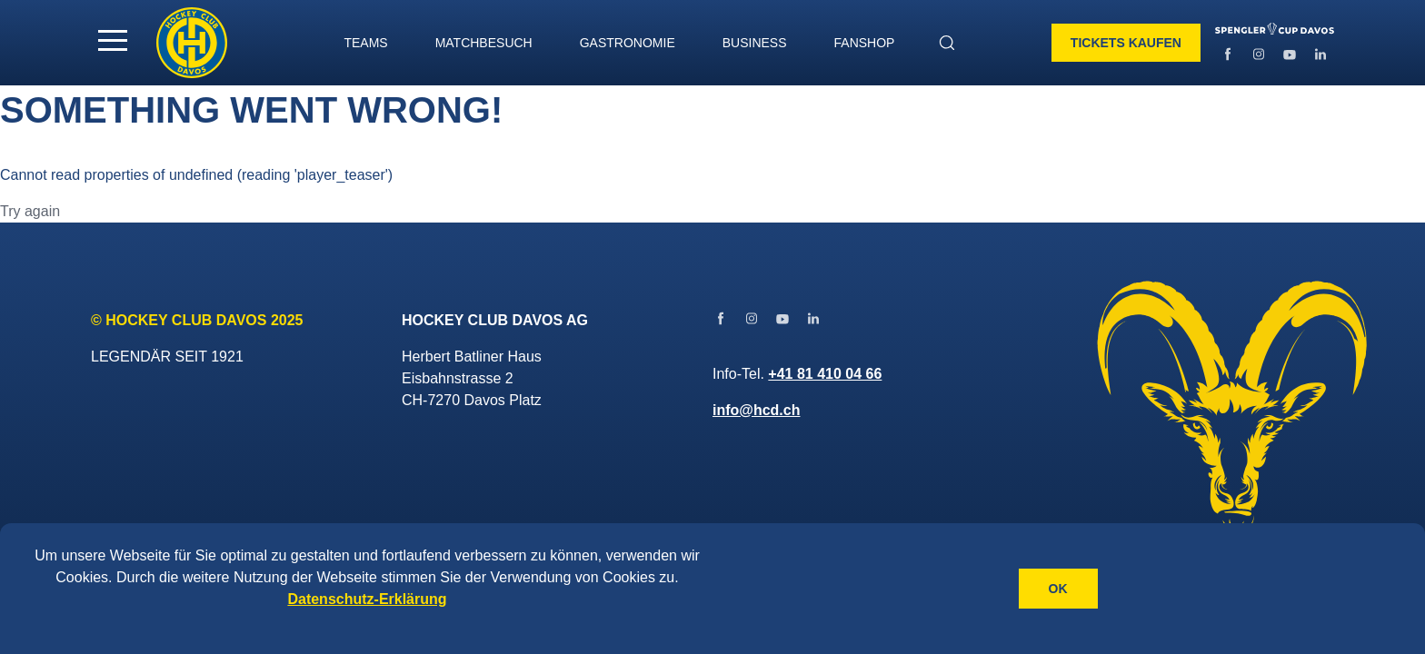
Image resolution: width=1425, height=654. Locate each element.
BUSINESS (754, 42)
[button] (113, 40)
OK (1058, 588)
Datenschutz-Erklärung (366, 599)
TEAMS (365, 42)
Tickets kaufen (1126, 42)
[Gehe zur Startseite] (191, 42)
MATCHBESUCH (484, 42)
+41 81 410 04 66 (825, 374)
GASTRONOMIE (627, 42)
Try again (30, 211)
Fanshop (864, 42)
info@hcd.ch (756, 410)
